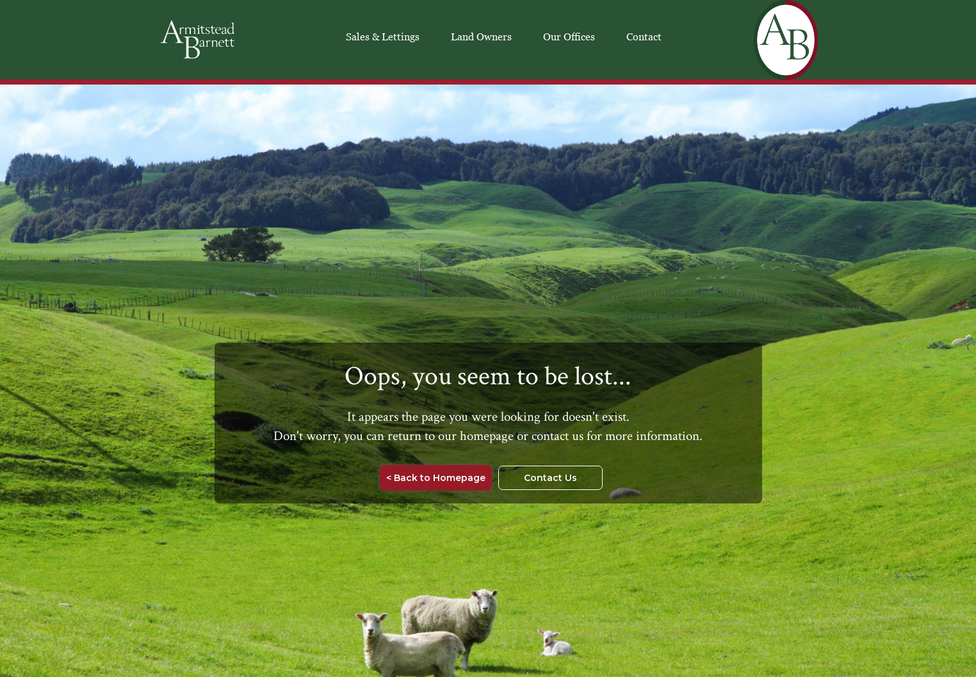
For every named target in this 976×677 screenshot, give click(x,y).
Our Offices (569, 36)
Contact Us (550, 478)
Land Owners (481, 36)
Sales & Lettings (382, 36)
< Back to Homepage (435, 478)
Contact (644, 36)
